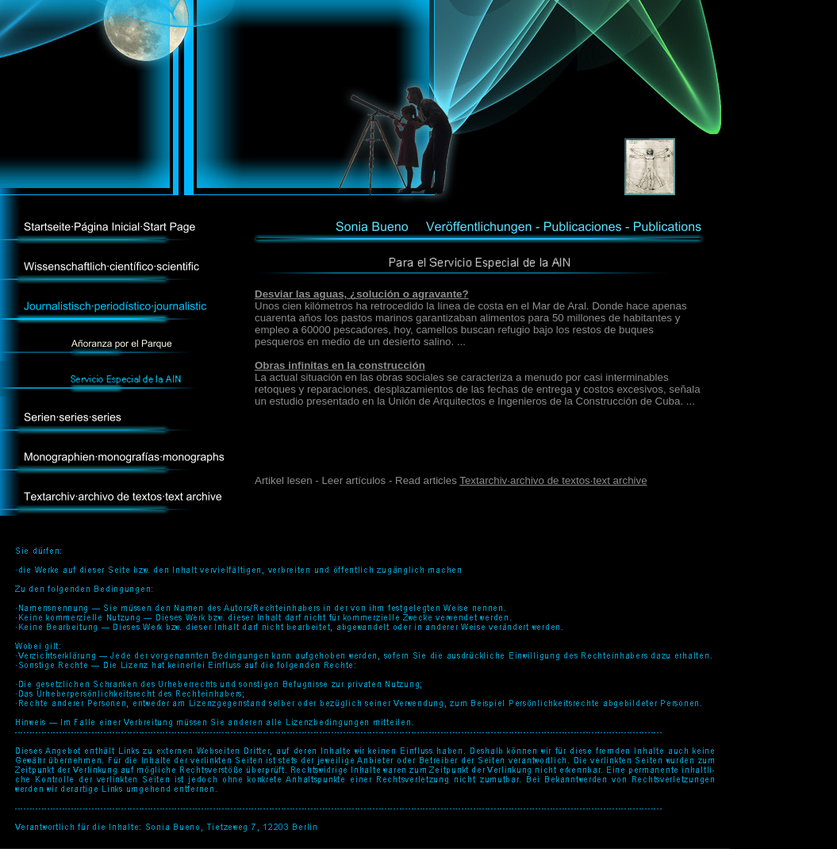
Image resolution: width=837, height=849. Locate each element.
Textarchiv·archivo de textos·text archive (553, 480)
